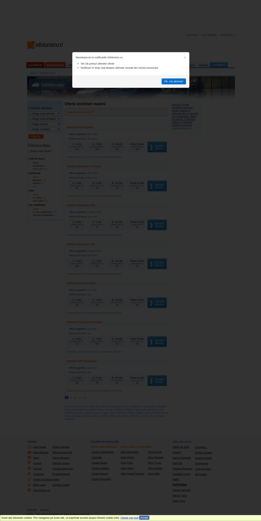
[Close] (185, 57)
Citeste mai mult (130, 517)
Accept (144, 517)
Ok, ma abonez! (173, 81)
